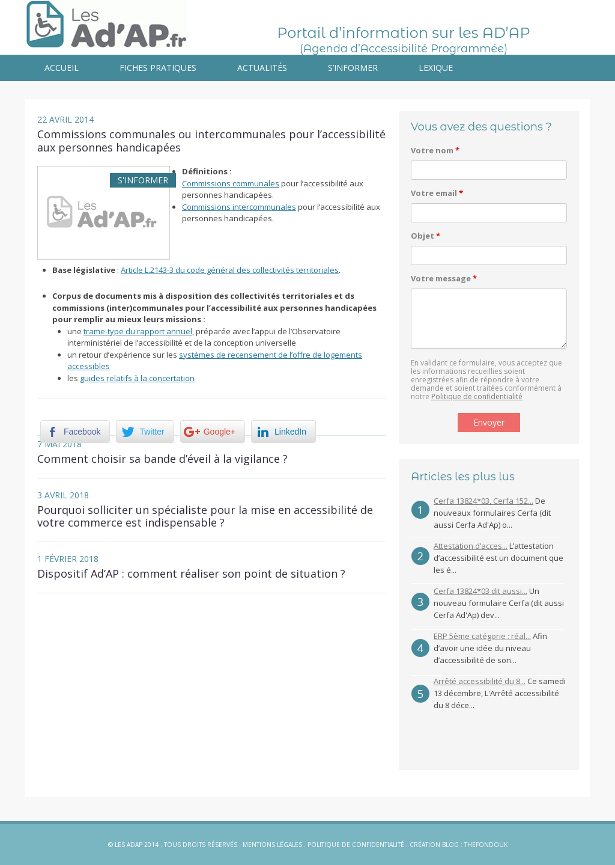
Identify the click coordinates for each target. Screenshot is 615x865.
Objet (425, 235)
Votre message (444, 278)
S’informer (353, 67)
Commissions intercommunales (239, 206)
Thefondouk (485, 844)
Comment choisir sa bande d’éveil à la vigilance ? (162, 458)
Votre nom (435, 150)
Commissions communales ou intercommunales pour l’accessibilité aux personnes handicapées (211, 140)
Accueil (61, 67)
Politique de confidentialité (477, 396)
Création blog (434, 844)
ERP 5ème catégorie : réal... (482, 636)
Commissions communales (230, 183)
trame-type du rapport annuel (137, 331)
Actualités (262, 67)
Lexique (436, 67)
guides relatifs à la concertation (137, 378)
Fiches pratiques (158, 67)
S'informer (143, 180)
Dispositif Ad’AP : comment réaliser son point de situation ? (191, 573)
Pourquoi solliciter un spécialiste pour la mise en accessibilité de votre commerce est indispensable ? (205, 516)
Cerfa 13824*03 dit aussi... (480, 590)
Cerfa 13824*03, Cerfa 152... (483, 500)
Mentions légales (272, 844)
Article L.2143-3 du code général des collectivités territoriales (230, 269)
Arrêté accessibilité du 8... (480, 681)
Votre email (437, 193)
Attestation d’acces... (470, 545)
